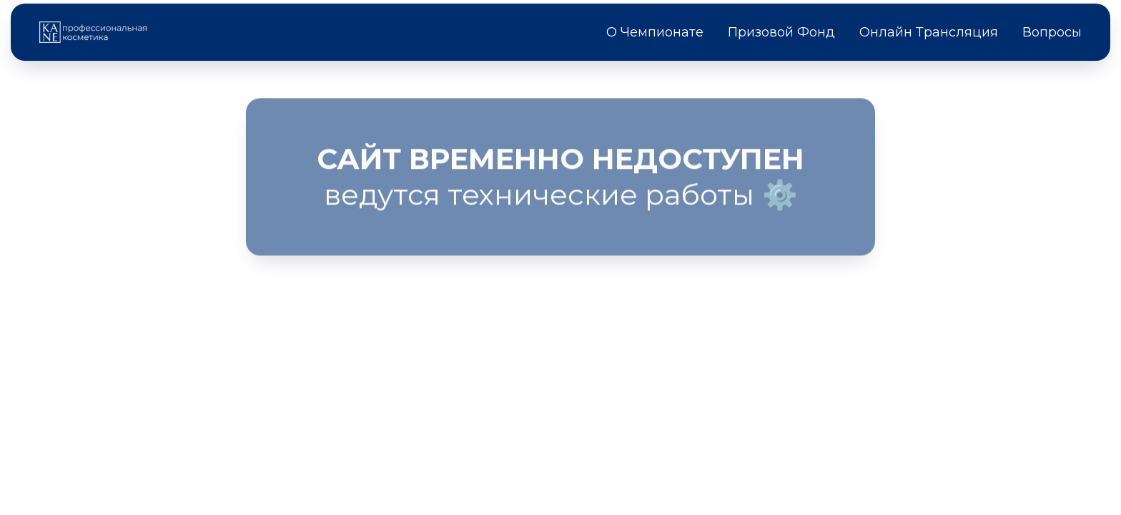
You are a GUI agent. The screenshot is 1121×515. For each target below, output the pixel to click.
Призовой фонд (781, 32)
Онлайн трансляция (928, 32)
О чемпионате (654, 32)
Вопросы (1052, 32)
